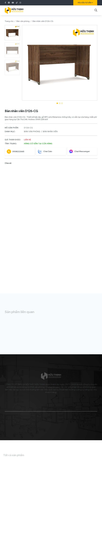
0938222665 (15, 153)
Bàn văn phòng (22, 21)
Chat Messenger (79, 153)
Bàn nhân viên (50, 133)
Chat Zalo (45, 153)
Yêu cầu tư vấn (85, 3)
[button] (57, 103)
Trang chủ (9, 21)
